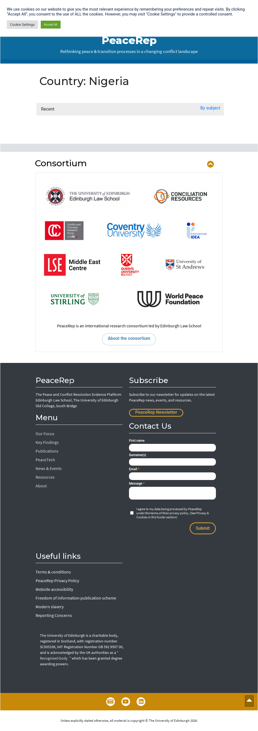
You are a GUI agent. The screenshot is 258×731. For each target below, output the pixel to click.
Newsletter (110, 701)
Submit (203, 528)
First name (136, 441)
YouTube (125, 701)
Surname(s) (137, 455)
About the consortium (129, 338)
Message (136, 483)
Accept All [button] (51, 24)
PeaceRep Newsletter (156, 412)
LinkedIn (141, 701)
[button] (210, 109)
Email (134, 469)
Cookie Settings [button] (22, 25)
